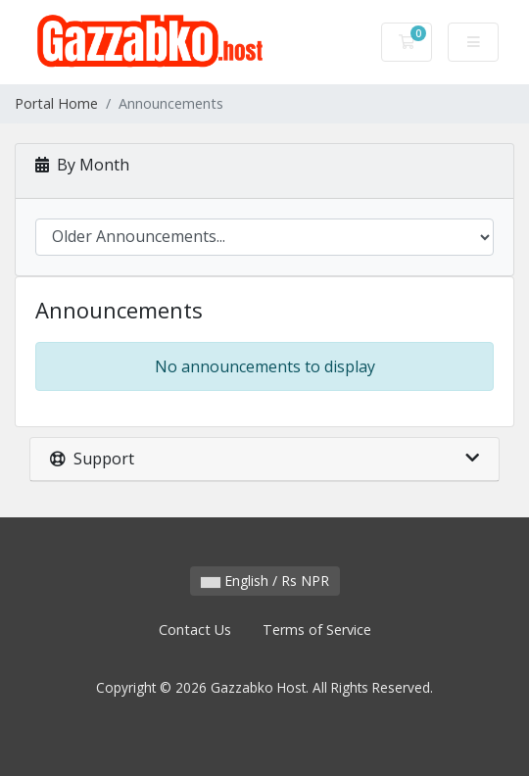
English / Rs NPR (265, 580)
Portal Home (56, 103)
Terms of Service (317, 629)
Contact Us (195, 629)
